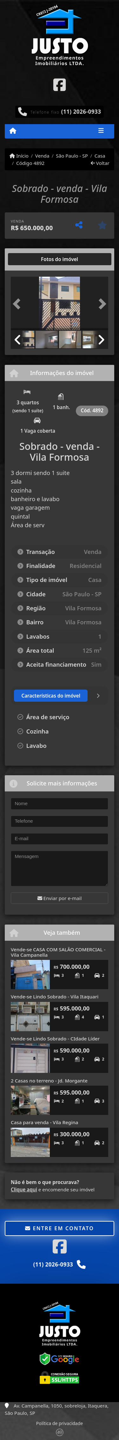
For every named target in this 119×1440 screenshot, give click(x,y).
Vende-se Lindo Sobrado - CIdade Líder (55, 1038)
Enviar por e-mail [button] (59, 898)
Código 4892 (30, 163)
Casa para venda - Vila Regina (44, 1122)
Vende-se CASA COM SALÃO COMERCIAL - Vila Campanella (58, 952)
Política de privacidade (59, 1423)
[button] (18, 304)
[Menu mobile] (13, 131)
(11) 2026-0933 (81, 111)
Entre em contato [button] (59, 1228)
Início (19, 156)
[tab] (31, 259)
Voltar (100, 163)
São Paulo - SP (72, 156)
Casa (100, 156)
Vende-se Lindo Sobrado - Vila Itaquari (54, 996)
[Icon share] (59, 84)
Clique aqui (24, 1189)
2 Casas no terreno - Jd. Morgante (49, 1080)
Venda (42, 156)
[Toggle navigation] (101, 131)
